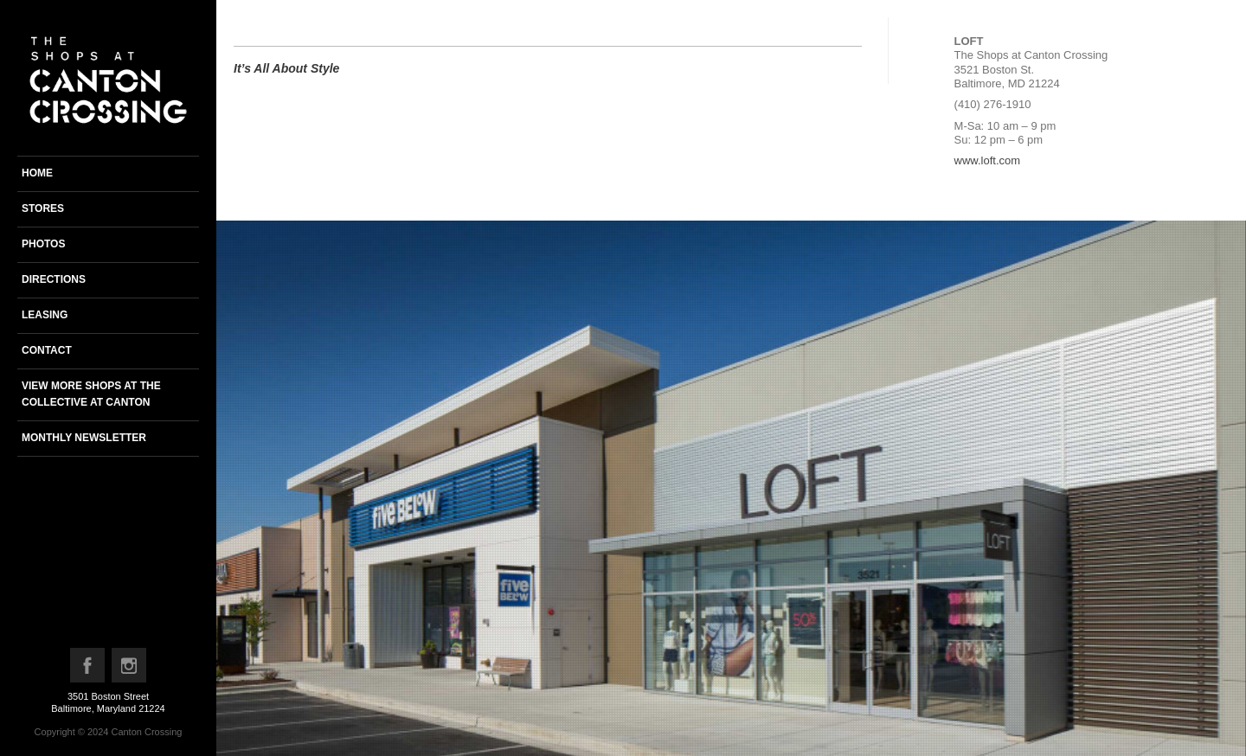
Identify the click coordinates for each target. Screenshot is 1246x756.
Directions (54, 279)
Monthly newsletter (84, 438)
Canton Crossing (146, 732)
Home (37, 173)
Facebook (88, 669)
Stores (43, 208)
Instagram (129, 669)
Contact (47, 350)
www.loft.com (987, 160)
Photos (43, 244)
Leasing (44, 315)
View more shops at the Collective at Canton (91, 394)
